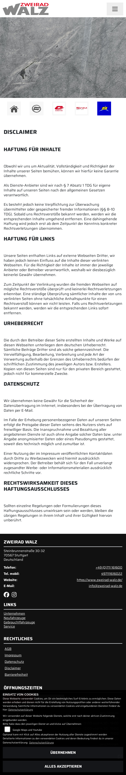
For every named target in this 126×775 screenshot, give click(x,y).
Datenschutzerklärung (20, 710)
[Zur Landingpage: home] (14, 108)
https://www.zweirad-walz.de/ (99, 579)
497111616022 (111, 573)
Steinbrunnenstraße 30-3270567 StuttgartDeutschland (24, 555)
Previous (6, 109)
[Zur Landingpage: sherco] (104, 108)
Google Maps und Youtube (27, 730)
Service (9, 626)
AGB (8, 648)
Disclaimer (13, 668)
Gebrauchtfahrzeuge (19, 622)
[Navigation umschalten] (114, 9)
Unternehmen (14, 613)
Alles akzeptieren (63, 766)
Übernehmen (63, 752)
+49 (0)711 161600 (109, 567)
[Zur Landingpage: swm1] (82, 108)
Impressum (13, 655)
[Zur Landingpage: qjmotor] (59, 108)
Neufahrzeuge (15, 617)
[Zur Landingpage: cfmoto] (36, 108)
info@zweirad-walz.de (105, 585)
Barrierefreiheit (16, 674)
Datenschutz (14, 661)
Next (120, 109)
